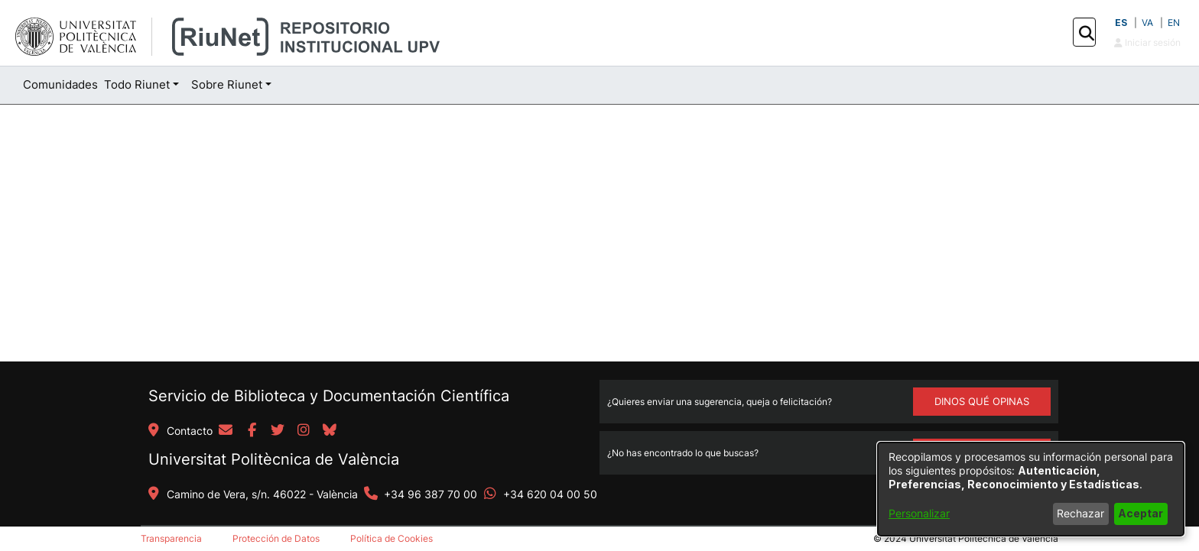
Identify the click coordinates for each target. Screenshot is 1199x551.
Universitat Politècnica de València (273, 459)
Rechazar (1080, 513)
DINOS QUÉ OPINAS (981, 401)
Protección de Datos (276, 538)
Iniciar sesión (1147, 42)
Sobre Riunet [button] (226, 84)
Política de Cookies (391, 538)
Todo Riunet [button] (137, 84)
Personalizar (919, 513)
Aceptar (1140, 513)
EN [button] (1174, 22)
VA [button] (1147, 22)
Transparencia (171, 538)
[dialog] (1031, 489)
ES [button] (1121, 22)
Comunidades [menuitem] (60, 84)
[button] (1086, 33)
